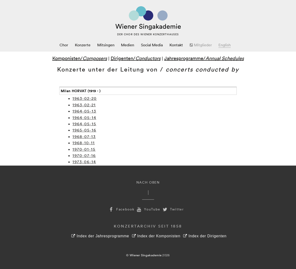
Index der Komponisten (156, 236)
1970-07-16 (84, 155)
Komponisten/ (79, 58)
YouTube (148, 209)
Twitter (173, 209)
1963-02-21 (84, 104)
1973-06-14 (84, 161)
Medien (127, 44)
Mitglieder (201, 44)
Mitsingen (106, 44)
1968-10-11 (83, 142)
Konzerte (83, 44)
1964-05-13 (84, 111)
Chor (64, 44)
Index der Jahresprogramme (100, 236)
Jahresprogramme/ (204, 58)
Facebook (121, 209)
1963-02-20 (84, 98)
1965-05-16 (84, 130)
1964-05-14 (84, 117)
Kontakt (176, 44)
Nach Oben (148, 182)
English (224, 44)
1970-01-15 (84, 149)
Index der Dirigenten (204, 236)
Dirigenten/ (136, 58)
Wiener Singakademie (146, 255)
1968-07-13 (84, 136)
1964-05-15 (84, 123)
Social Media (152, 44)
